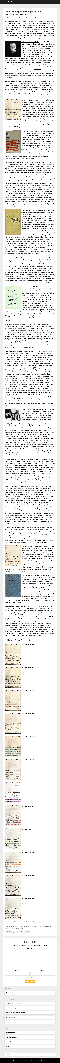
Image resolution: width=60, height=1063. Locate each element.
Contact (48, 1060)
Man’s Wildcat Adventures (20, 615)
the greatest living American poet (36, 29)
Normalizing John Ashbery (38, 133)
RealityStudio (8, 2)
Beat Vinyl (13, 1017)
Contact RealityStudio (11, 1037)
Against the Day (24, 38)
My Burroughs (13, 1008)
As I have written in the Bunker (30, 42)
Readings (27, 932)
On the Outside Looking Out (44, 268)
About (42, 1060)
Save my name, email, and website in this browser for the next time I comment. (30, 977)
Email (43, 970)
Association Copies (20, 1012)
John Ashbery (10, 932)
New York (19, 932)
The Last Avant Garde (13, 312)
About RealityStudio (11, 1032)
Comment (30, 948)
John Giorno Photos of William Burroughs (16, 993)
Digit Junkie (40, 608)
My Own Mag (35, 540)
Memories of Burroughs (19, 1022)
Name (17, 970)
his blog (44, 135)
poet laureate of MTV (21, 364)
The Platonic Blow (45, 260)
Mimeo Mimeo (9, 1042)
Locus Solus (37, 69)
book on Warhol (22, 465)
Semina (7, 615)
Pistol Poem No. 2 (18, 1003)
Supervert (8, 1046)
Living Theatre (32, 417)
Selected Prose (15, 330)
